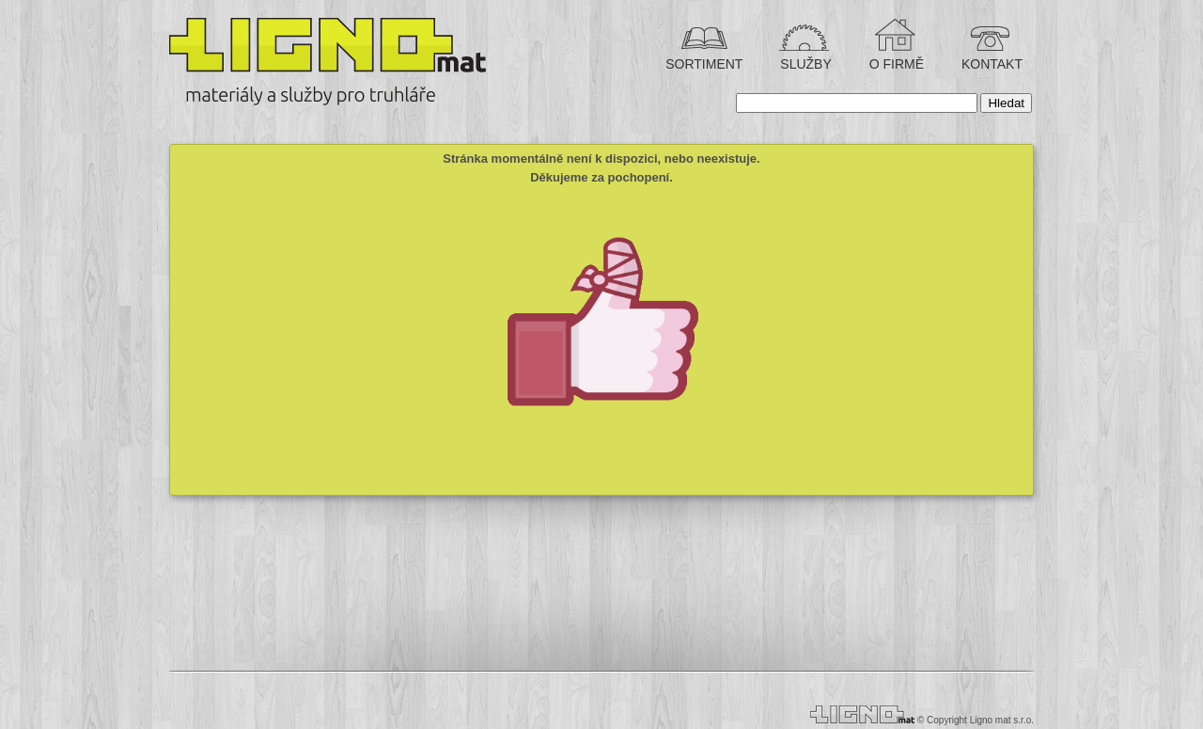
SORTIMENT (703, 63)
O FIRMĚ (895, 63)
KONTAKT (990, 63)
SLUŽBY (803, 63)
